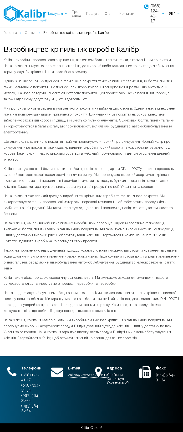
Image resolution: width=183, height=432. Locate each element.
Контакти (126, 14)
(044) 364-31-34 (165, 377)
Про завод (76, 13)
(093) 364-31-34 (30, 408)
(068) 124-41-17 (155, 13)
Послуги (93, 14)
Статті (109, 14)
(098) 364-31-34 (30, 387)
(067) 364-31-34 (30, 397)
